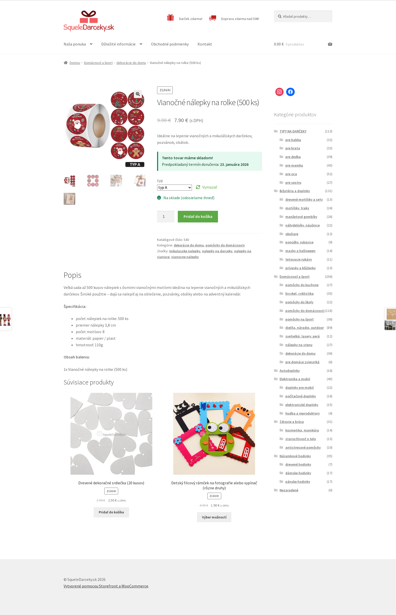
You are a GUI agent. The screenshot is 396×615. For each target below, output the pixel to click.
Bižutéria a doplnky (295, 191)
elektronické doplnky (301, 404)
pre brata (292, 148)
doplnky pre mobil (299, 387)
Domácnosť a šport (98, 62)
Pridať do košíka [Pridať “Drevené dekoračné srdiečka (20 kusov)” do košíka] (111, 512)
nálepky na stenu (298, 345)
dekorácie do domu (131, 62)
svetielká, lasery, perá (302, 336)
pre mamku (294, 165)
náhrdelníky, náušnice (302, 225)
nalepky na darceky (217, 251)
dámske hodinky (298, 473)
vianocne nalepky (185, 257)
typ (160, 180)
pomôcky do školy (299, 302)
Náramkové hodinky (295, 456)
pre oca (291, 174)
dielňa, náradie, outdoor (304, 327)
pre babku (293, 140)
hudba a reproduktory (302, 413)
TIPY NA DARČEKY (293, 131)
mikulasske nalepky (184, 251)
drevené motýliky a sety (304, 199)
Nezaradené (289, 490)
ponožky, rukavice (299, 242)
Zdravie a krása (292, 421)
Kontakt (204, 44)
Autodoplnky (290, 370)
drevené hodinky (298, 464)
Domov (75, 62)
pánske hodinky (297, 481)
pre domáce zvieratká (302, 362)
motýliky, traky (297, 208)
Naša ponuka (75, 44)
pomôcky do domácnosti (225, 245)
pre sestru (293, 182)
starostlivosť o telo (300, 439)
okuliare (291, 234)
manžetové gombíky (301, 216)
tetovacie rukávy (298, 259)
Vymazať (209, 187)
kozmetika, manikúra (302, 430)
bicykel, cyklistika (299, 293)
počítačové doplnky (300, 396)
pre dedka (293, 156)
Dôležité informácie (118, 44)
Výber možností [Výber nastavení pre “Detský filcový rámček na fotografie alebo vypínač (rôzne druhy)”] (214, 517)
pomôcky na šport (299, 319)
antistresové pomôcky (303, 447)
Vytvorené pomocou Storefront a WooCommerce (106, 585)
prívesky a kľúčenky (300, 268)
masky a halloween (300, 250)
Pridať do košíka (198, 216)
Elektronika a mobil (295, 379)
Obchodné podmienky (170, 44)
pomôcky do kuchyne (301, 285)
